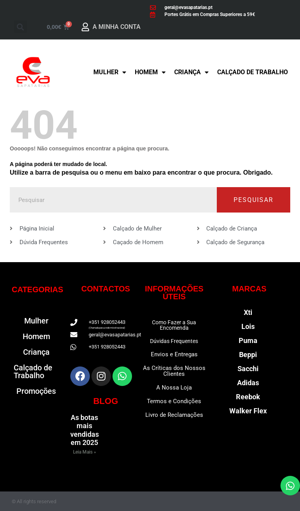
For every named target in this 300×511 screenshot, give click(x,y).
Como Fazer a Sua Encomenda (174, 325)
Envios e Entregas (174, 354)
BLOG (105, 401)
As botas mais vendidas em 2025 (84, 430)
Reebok (248, 397)
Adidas (248, 383)
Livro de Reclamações (174, 414)
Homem (150, 72)
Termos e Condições (174, 401)
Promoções (36, 391)
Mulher (109, 72)
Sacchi (248, 368)
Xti (248, 312)
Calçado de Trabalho (252, 72)
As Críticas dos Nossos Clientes (174, 370)
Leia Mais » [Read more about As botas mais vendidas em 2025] (84, 452)
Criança (191, 72)
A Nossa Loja (174, 387)
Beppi (248, 354)
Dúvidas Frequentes (174, 341)
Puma (248, 340)
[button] (20, 26)
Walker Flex (248, 411)
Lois (248, 326)
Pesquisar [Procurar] (253, 200)
